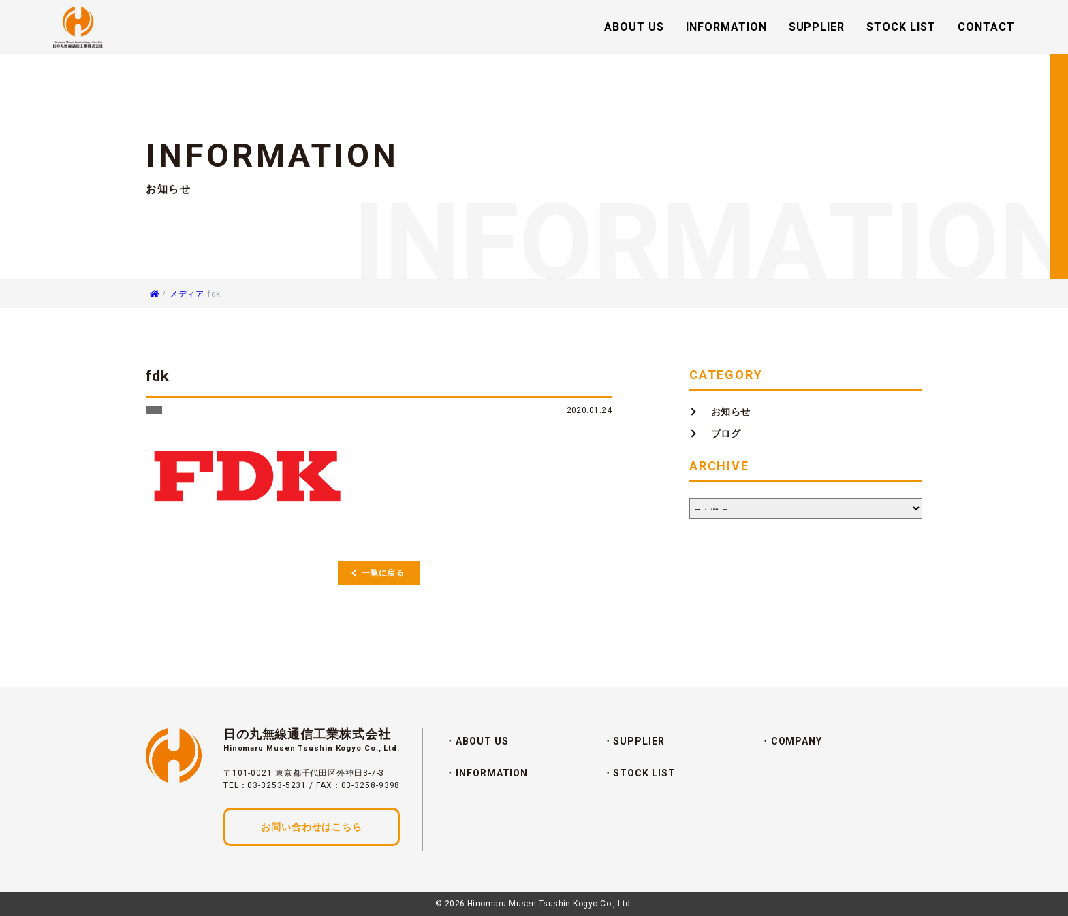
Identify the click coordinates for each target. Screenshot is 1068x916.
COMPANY (796, 741)
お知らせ (731, 411)
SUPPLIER (817, 27)
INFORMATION (726, 27)
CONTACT (986, 27)
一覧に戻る (383, 573)
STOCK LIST (901, 27)
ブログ (725, 433)
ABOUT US (634, 27)
